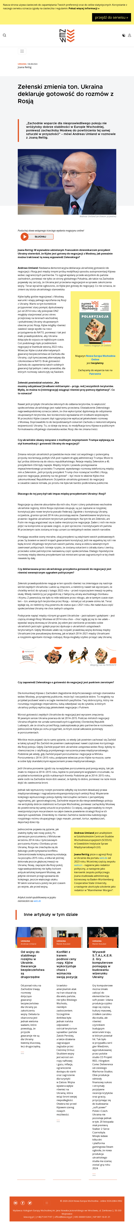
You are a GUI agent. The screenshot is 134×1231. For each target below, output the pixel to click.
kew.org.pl (29, 1216)
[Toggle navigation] (22, 51)
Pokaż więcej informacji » (84, 8)
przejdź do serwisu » (111, 17)
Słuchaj (40, 237)
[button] (4, 35)
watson (78, 865)
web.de (103, 858)
